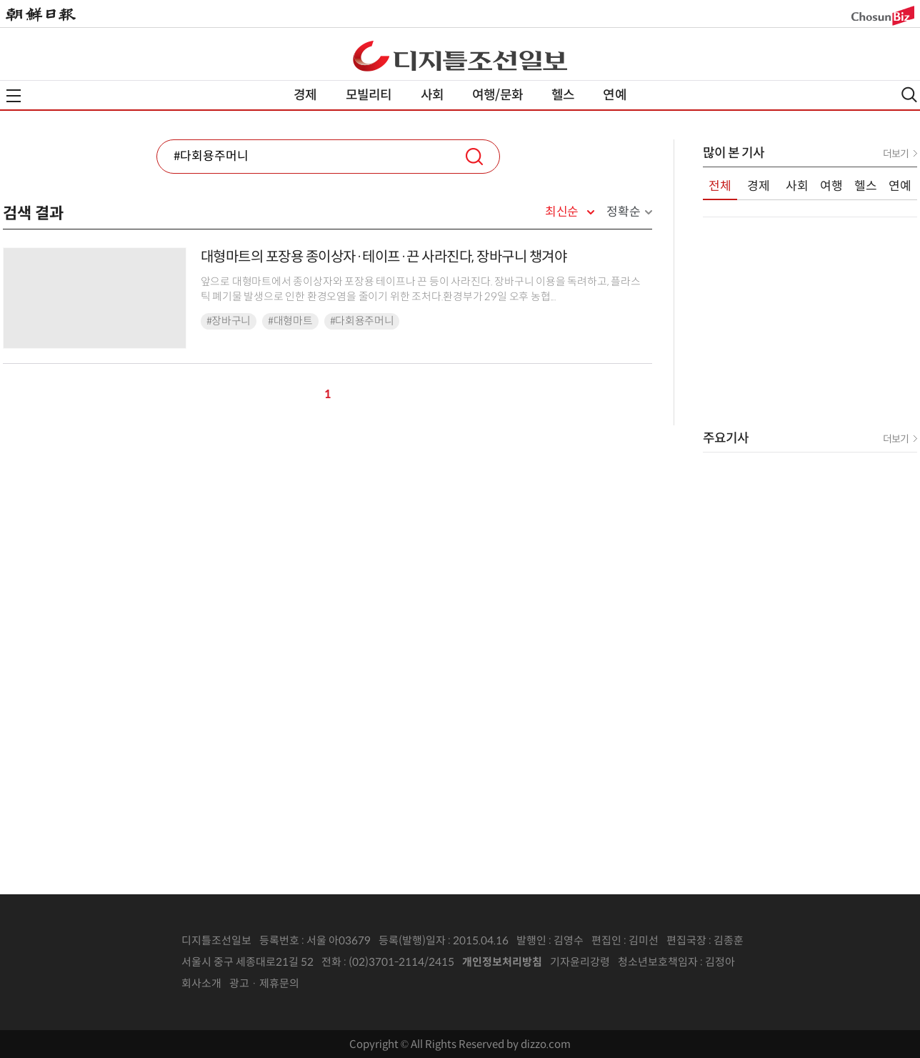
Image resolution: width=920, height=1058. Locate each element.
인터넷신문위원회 (782, 962)
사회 (432, 95)
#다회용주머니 (362, 321)
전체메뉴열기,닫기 (13, 95)
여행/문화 (497, 95)
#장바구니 (228, 321)
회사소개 (201, 983)
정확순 (623, 212)
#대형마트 (290, 321)
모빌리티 (369, 95)
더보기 (896, 154)
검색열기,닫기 (909, 94)
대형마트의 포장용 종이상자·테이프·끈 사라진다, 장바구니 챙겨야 (384, 257)
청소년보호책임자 (658, 962)
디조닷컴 (460, 55)
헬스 (562, 95)
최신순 (562, 212)
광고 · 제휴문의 (264, 983)
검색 (474, 156)
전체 (720, 186)
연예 (614, 95)
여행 (831, 186)
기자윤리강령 (580, 962)
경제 (305, 95)
